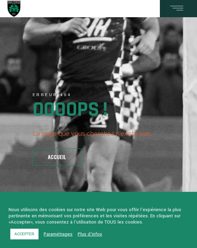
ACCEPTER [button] (24, 234)
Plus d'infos (90, 234)
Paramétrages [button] (58, 234)
